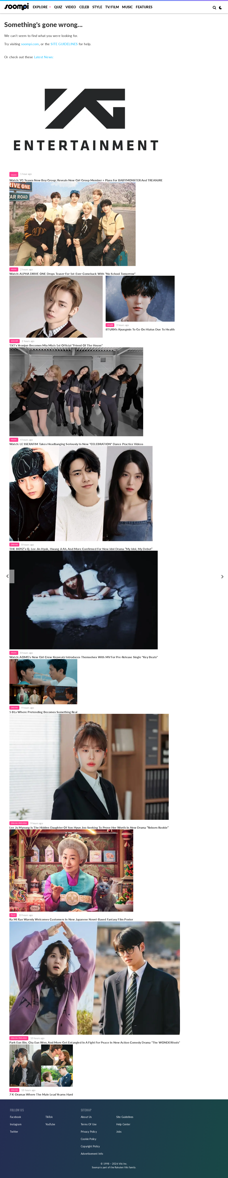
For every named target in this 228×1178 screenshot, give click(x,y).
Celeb (84, 7)
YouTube (50, 1124)
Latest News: (44, 57)
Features (144, 7)
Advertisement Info (92, 1153)
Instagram (16, 1124)
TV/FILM (112, 7)
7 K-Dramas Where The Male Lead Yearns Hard (41, 1094)
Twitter (14, 1131)
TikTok (49, 1116)
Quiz (58, 7)
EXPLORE (40, 7)
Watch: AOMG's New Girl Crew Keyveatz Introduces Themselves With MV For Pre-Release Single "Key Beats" (83, 657)
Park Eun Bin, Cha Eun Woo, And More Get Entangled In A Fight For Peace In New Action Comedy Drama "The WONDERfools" (94, 1042)
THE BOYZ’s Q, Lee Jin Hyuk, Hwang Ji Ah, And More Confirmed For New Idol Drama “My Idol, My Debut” (81, 549)
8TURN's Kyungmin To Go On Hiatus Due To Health (140, 329)
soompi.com (30, 44)
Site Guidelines (124, 1116)
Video (71, 7)
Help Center (123, 1124)
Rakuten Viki (121, 1167)
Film (13, 915)
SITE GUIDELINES (64, 44)
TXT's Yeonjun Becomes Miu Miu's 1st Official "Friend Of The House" (56, 345)
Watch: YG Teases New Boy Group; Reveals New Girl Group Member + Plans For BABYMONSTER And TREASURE (86, 180)
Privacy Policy (89, 1131)
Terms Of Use (88, 1124)
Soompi (14, 341)
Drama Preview (19, 823)
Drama (14, 544)
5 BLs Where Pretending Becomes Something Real (43, 712)
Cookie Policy (88, 1139)
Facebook (15, 1116)
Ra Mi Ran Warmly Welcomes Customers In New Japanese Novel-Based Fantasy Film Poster (71, 919)
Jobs (119, 1131)
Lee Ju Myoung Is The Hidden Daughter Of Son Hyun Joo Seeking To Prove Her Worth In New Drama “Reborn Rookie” (89, 827)
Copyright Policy (90, 1146)
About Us (86, 1116)
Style (97, 7)
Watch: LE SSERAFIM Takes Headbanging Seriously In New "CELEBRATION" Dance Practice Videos (76, 444)
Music (127, 7)
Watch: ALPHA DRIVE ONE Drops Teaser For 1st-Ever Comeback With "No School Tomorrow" (72, 273)
